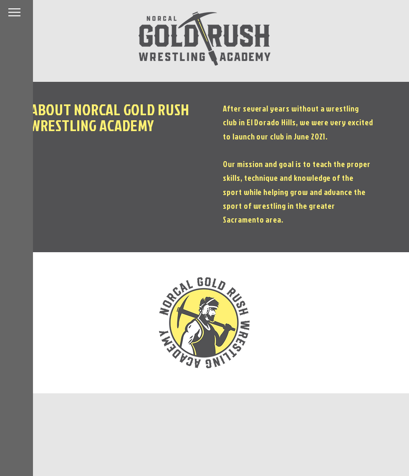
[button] (14, 12)
